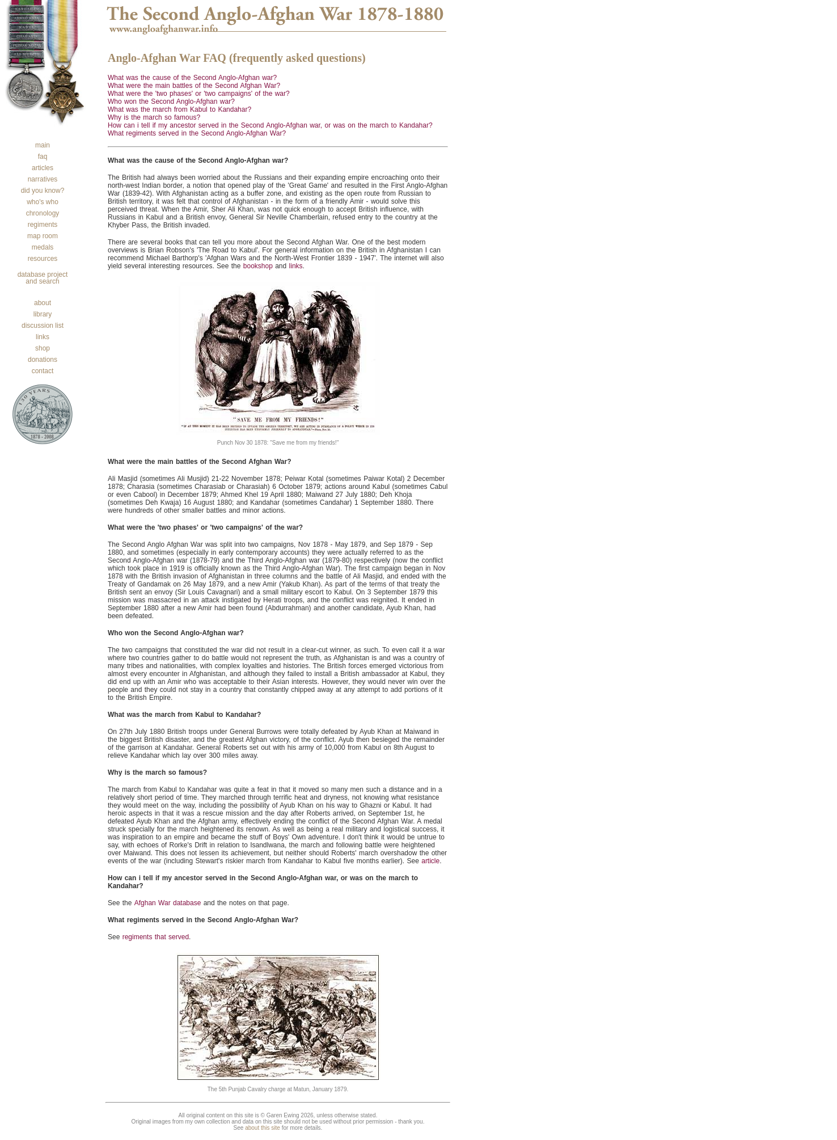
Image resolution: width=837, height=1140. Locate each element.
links (42, 337)
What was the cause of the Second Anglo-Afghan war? (192, 78)
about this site (262, 1128)
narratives (43, 179)
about (42, 303)
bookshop (258, 266)
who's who (42, 202)
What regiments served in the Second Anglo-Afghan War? (197, 133)
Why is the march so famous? (154, 117)
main (42, 145)
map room (42, 236)
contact (43, 371)
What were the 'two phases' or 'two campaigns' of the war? (199, 94)
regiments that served (155, 937)
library (42, 314)
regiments (43, 225)
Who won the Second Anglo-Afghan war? (171, 101)
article (430, 861)
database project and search (43, 278)
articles (42, 168)
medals (43, 247)
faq (43, 157)
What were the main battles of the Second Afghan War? (194, 86)
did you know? (43, 191)
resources (43, 259)
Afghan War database (167, 903)
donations (42, 360)
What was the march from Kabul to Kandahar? (179, 109)
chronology (43, 213)
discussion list (43, 326)
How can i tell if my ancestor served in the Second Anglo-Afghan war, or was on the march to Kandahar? (270, 125)
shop (42, 348)
